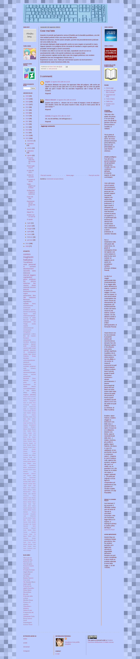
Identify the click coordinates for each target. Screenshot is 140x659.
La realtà (33, 398)
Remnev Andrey (27, 518)
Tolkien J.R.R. (32, 536)
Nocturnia (26, 568)
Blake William (32, 419)
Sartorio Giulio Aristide (29, 522)
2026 (27, 96)
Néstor (34, 505)
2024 (27, 101)
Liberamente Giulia (29, 616)
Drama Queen (27, 590)
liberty (34, 303)
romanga (28, 550)
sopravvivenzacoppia (29, 372)
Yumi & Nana (110, 99)
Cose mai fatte (30, 197)
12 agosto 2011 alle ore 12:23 (60, 82)
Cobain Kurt (32, 433)
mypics (25, 293)
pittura (25, 279)
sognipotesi (27, 277)
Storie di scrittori (27, 402)
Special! (33, 344)
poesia (33, 291)
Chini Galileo (27, 431)
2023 (27, 104)
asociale (33, 346)
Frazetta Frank (29, 453)
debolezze (26, 362)
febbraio (30, 237)
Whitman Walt (32, 544)
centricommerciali (28, 328)
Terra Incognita (27, 564)
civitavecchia (32, 406)
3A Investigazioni (29, 352)
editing (34, 392)
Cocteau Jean (27, 435)
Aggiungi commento (48, 126)
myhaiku (26, 303)
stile (24, 297)
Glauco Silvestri (50, 100)
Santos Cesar (31, 520)
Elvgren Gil (32, 443)
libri (24, 281)
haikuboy (28, 260)
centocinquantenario (29, 360)
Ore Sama (26, 576)
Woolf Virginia (27, 546)
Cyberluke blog (27, 560)
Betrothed (26, 378)
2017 (27, 121)
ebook (34, 285)
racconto (26, 271)
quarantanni (26, 334)
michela (48, 116)
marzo (29, 234)
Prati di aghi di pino (31, 167)
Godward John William (29, 455)
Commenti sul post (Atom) (55, 179)
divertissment (28, 269)
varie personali (53, 68)
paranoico (33, 350)
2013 (27, 132)
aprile (29, 231)
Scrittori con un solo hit (31, 215)
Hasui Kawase (31, 459)
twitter (25, 639)
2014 (27, 130)
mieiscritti (26, 287)
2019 (27, 116)
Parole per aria (27, 562)
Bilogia (25, 398)
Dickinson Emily (31, 439)
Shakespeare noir (29, 322)
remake (29, 410)
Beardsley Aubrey (28, 416)
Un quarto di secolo (31, 180)
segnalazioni (27, 301)
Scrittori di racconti (30, 176)
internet (26, 275)
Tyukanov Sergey (29, 538)
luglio (29, 223)
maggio (29, 228)
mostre (25, 410)
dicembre (30, 141)
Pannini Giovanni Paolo (29, 508)
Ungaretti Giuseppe (28, 540)
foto (34, 283)
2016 (27, 124)
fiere (34, 295)
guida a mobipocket (29, 408)
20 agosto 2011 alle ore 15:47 (60, 116)
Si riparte (30, 219)
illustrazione (27, 291)
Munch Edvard (27, 501)
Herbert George (27, 461)
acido (24, 346)
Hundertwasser (32, 467)
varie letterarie (29, 272)
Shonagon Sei (27, 524)
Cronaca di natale (29, 318)
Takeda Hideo (32, 530)
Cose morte (26, 580)
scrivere (33, 267)
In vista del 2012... (30, 171)
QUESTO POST (109, 530)
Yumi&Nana (27, 262)
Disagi (29, 398)
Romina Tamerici (28, 578)
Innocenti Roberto (27, 469)
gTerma (33, 281)
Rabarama (33, 516)
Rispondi (48, 93)
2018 (27, 118)
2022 (27, 107)
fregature (25, 394)
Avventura (33, 396)
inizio (24, 550)
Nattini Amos (27, 505)
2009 (27, 246)
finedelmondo (27, 364)
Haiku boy (109, 101)
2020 (27, 113)
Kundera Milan (27, 481)
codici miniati (32, 348)
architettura (26, 309)
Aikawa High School (29, 354)
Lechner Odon (32, 483)
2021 (27, 110)
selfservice (26, 370)
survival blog (32, 311)
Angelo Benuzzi (28, 572)
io (47, 68)
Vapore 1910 (29, 313)
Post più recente (46, 175)
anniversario (26, 307)
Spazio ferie (31, 209)
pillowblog (33, 394)
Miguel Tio (30, 212)
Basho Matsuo (29, 415)
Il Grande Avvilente (29, 570)
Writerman (26, 283)
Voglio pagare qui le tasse (31, 185)
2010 (27, 243)
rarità (24, 368)
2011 (27, 138)
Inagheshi (28, 257)
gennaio (30, 240)
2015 (27, 127)
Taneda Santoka (29, 532)
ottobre (29, 148)
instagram (26, 651)
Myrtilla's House (28, 600)
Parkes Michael (27, 509)
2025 (27, 99)
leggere (33, 275)
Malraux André (32, 489)
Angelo (47, 82)
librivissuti (26, 299)
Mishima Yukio (27, 497)
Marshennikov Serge (29, 491)
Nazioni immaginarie (29, 400)
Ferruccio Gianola (28, 566)
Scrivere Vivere (27, 624)
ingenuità (26, 350)
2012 (27, 135)
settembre (30, 151)
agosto (29, 155)
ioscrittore (26, 342)
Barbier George (31, 412)
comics (27, 254)
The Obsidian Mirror (29, 582)
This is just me (27, 558)
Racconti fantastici (29, 320)
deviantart (26, 647)
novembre (30, 143)
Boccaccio (26, 421)
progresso (33, 366)
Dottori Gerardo (27, 441)
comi (34, 548)
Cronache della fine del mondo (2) (31, 160)
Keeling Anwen (31, 479)
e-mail (57, 654)
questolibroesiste (28, 305)
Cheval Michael (32, 429)
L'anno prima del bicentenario (29, 382)
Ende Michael (27, 445)
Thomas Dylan (27, 534)
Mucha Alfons (32, 499)
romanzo (33, 368)
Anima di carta (27, 610)
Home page (70, 175)
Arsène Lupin (26, 396)
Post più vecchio (94, 175)
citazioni (26, 285)
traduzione (32, 297)
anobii (25, 643)
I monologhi (26, 574)
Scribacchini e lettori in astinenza (31, 192)
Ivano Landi (27, 584)
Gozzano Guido (27, 457)
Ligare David (27, 485)
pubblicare (32, 279)
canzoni (25, 348)
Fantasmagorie (27, 622)
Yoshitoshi (29, 548)
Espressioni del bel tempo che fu (31, 203)
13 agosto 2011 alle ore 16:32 (66, 100)
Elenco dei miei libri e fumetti (111, 91)
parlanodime (27, 295)
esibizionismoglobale (29, 315)
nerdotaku (26, 366)
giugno (29, 226)
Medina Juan (27, 493)
